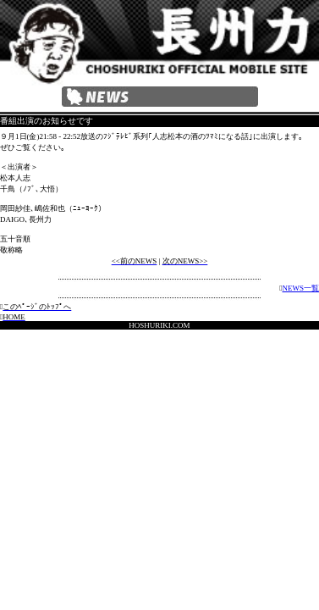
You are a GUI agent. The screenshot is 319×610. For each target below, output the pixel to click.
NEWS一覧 (301, 288)
